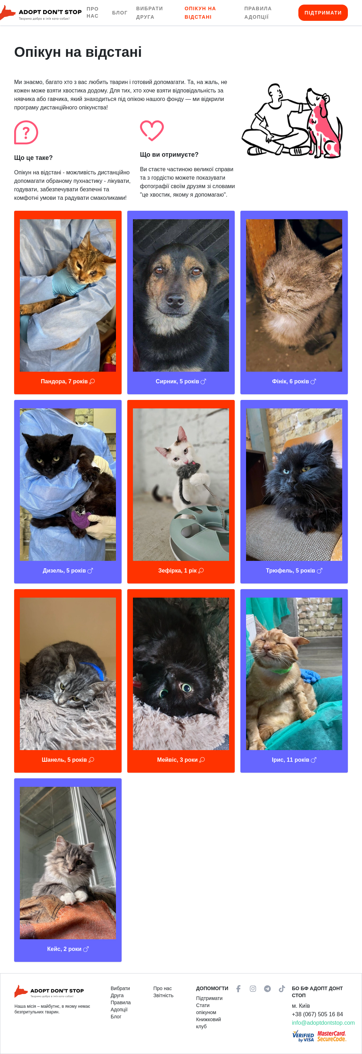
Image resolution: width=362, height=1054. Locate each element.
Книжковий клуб (208, 1023)
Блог (120, 13)
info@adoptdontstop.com (323, 1023)
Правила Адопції (121, 1006)
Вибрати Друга (120, 992)
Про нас (93, 12)
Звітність (163, 995)
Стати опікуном (206, 1008)
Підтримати (323, 13)
